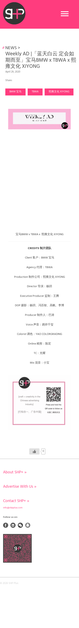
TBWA (35, 92)
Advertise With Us (19, 487)
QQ (27, 525)
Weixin (20, 525)
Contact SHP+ (16, 501)
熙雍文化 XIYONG (59, 92)
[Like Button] (34, 451)
